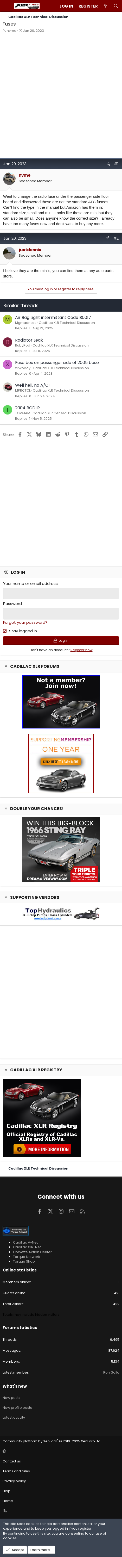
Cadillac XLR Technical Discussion (67, 322)
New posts (11, 1397)
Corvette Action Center (32, 1252)
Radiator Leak (29, 340)
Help (6, 1490)
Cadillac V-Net (25, 1242)
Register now (81, 649)
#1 (116, 163)
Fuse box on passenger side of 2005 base (57, 363)
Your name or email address (30, 583)
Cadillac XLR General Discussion (59, 413)
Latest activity (14, 1417)
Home (8, 1500)
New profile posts (17, 1407)
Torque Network (26, 1256)
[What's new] (105, 6)
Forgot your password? (25, 622)
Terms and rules (16, 1471)
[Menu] (6, 6)
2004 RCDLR (27, 408)
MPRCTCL (22, 390)
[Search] (116, 6)
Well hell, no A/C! (32, 385)
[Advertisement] (61, 97)
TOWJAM (22, 413)
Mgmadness (25, 322)
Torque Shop (24, 1261)
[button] (60, 1451)
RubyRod (22, 345)
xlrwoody (22, 368)
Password (12, 603)
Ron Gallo (111, 1372)
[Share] (108, 163)
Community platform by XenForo (52, 1441)
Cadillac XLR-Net (27, 1247)
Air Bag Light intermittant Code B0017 (53, 317)
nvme (11, 30)
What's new (15, 1386)
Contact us (12, 1461)
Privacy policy (14, 1481)
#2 (116, 238)
